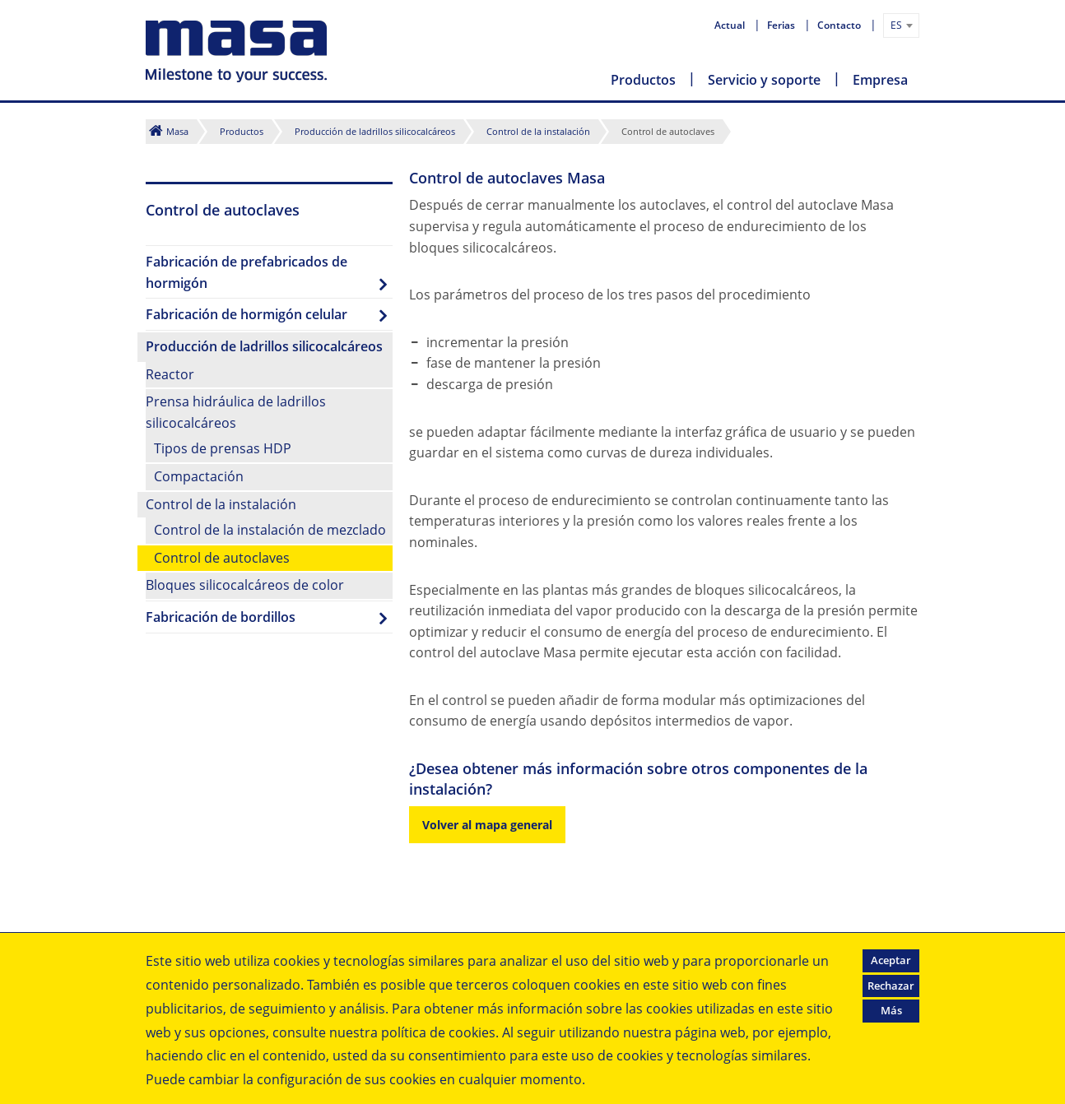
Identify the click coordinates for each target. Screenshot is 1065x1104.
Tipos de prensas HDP (222, 448)
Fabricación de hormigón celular (246, 314)
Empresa (880, 80)
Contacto (840, 25)
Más (891, 1010)
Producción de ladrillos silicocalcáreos (375, 131)
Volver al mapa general (487, 825)
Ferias (782, 25)
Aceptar (891, 960)
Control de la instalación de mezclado (270, 530)
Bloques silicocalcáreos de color (245, 585)
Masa (177, 131)
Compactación (199, 476)
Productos (643, 80)
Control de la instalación (538, 131)
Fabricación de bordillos (220, 617)
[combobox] (901, 25)
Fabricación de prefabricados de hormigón (246, 272)
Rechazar (890, 985)
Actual (730, 25)
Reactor (170, 374)
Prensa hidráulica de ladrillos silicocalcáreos (236, 412)
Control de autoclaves (222, 558)
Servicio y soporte (764, 80)
